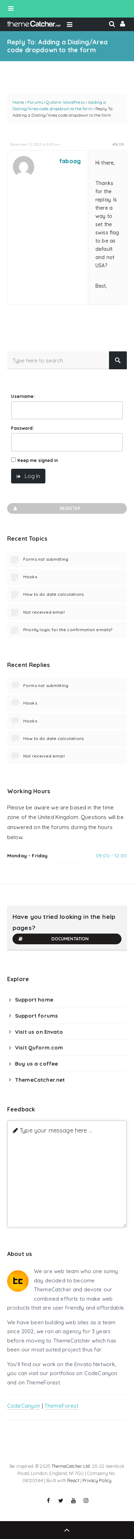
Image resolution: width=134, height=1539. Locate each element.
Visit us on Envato (39, 1031)
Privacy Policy (97, 1480)
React (73, 1480)
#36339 (118, 144)
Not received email (44, 612)
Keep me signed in (38, 460)
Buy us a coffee (36, 1063)
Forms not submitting (45, 559)
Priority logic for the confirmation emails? (67, 629)
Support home (34, 999)
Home (18, 102)
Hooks (30, 576)
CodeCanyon (23, 1405)
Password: (22, 428)
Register (46, 508)
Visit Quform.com (39, 1047)
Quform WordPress (65, 102)
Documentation (53, 939)
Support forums (36, 1015)
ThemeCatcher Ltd (70, 1466)
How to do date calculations (53, 594)
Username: (23, 396)
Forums (35, 102)
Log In (32, 476)
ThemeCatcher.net (40, 1079)
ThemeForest (61, 1405)
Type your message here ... (56, 1130)
